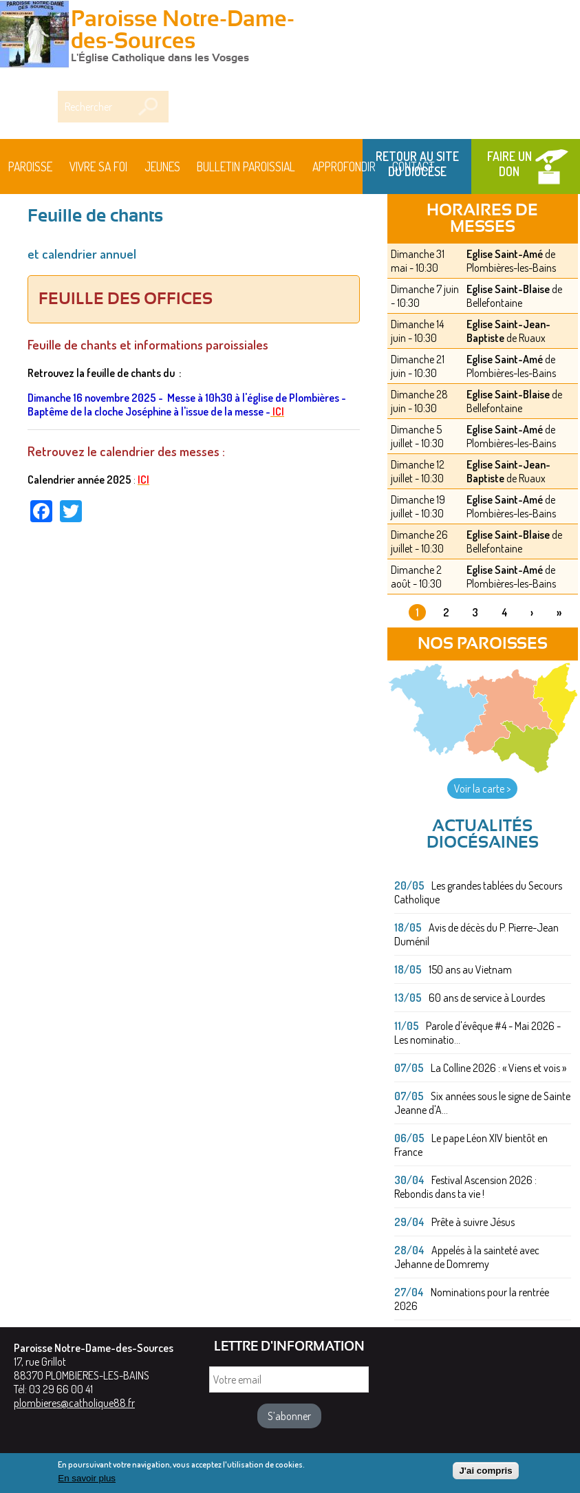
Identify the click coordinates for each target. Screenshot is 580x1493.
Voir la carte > (482, 788)
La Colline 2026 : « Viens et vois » (498, 1068)
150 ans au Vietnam (470, 969)
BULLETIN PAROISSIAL (246, 166)
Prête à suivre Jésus (473, 1222)
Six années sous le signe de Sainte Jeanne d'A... (482, 1103)
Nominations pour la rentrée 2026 (471, 1299)
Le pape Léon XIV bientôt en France (471, 1145)
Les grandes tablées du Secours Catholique (478, 892)
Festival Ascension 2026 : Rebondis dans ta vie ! (465, 1187)
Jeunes (162, 166)
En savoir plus (87, 1479)
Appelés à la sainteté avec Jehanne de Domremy (466, 1257)
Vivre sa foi (98, 166)
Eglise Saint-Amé (504, 254)
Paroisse (30, 166)
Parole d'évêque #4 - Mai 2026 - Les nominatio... (477, 1032)
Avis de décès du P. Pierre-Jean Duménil (476, 934)
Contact (413, 166)
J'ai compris (485, 1471)
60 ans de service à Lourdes (487, 998)
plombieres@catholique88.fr (74, 1403)
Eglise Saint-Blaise (508, 289)
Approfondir (344, 166)
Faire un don (509, 164)
